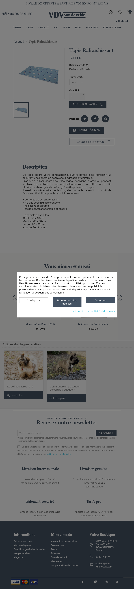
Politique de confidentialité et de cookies (93, 310)
